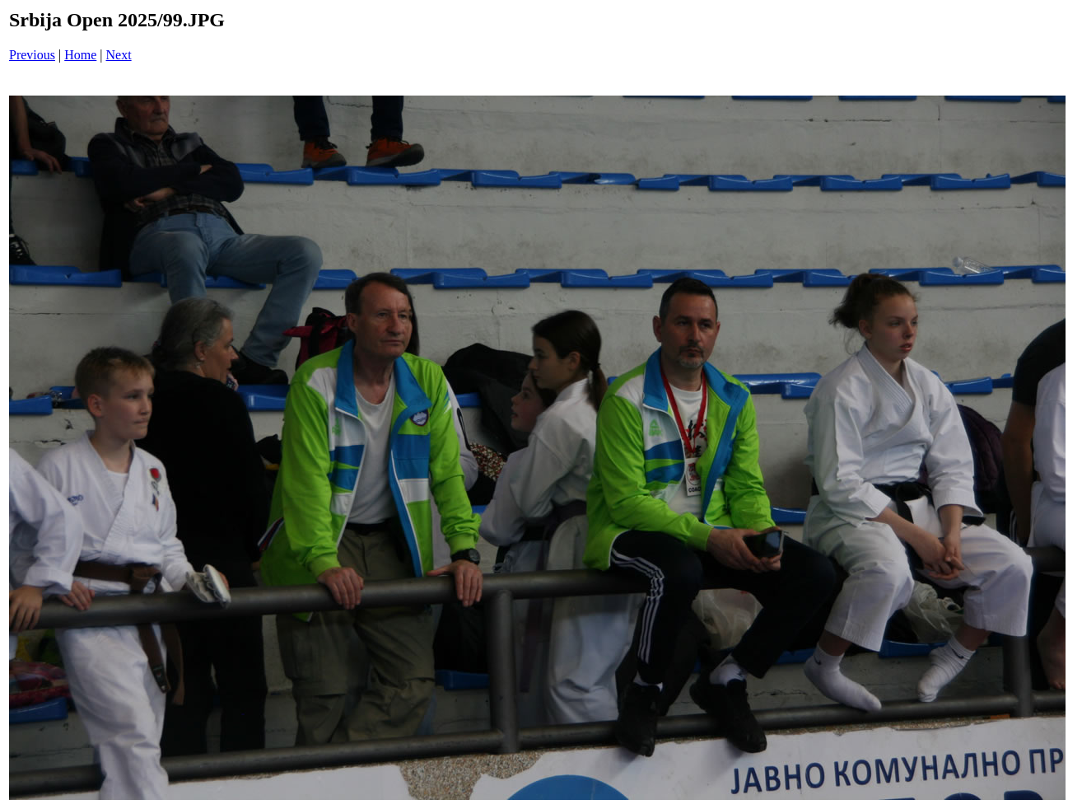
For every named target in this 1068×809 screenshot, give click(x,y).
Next (119, 55)
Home (80, 55)
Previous (32, 55)
